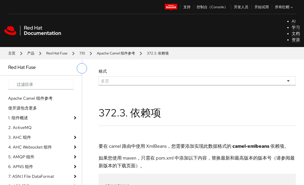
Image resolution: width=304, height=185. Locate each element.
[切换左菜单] (82, 68)
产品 (30, 53)
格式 (103, 71)
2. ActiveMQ (20, 127)
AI (294, 21)
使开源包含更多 (22, 108)
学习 (296, 27)
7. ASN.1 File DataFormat (31, 176)
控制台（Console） (212, 7)
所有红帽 (284, 7)
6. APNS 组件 (20, 166)
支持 (187, 7)
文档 (296, 33)
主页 (11, 53)
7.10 (82, 53)
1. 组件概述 (18, 118)
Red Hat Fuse (57, 53)
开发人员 (241, 7)
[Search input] (41, 84)
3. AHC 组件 (19, 137)
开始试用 (261, 7)
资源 (296, 39)
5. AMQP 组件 (21, 157)
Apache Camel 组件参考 (116, 53)
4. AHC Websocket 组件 (30, 147)
